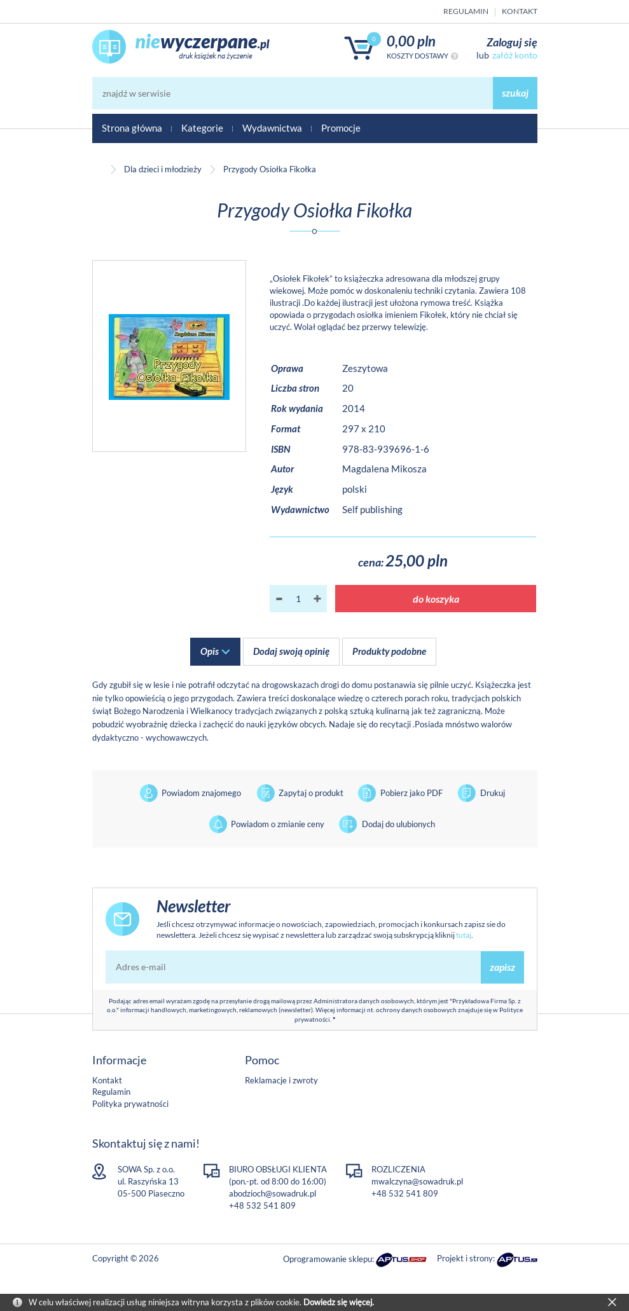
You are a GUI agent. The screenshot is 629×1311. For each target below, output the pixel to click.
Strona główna (132, 128)
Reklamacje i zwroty (281, 1080)
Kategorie (202, 128)
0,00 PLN (411, 41)
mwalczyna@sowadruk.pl (417, 1181)
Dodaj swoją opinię (291, 651)
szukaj (515, 92)
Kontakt (519, 11)
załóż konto (514, 55)
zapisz (502, 967)
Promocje (341, 128)
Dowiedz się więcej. (338, 1302)
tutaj (463, 935)
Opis (209, 651)
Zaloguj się (512, 42)
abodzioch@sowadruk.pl (272, 1193)
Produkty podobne (389, 651)
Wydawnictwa (272, 128)
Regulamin (465, 11)
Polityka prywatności (130, 1104)
